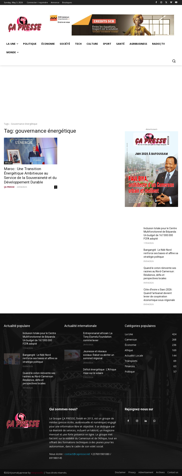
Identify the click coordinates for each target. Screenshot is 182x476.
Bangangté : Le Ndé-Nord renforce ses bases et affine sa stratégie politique (161, 253)
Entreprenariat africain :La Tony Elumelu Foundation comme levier (97, 337)
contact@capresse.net (77, 454)
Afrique (8, 163)
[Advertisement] (91, 92)
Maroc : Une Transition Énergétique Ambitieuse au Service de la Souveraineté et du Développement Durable (30, 175)
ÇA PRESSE (9, 187)
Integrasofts (37, 472)
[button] (174, 61)
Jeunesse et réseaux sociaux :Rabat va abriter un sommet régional (98, 355)
